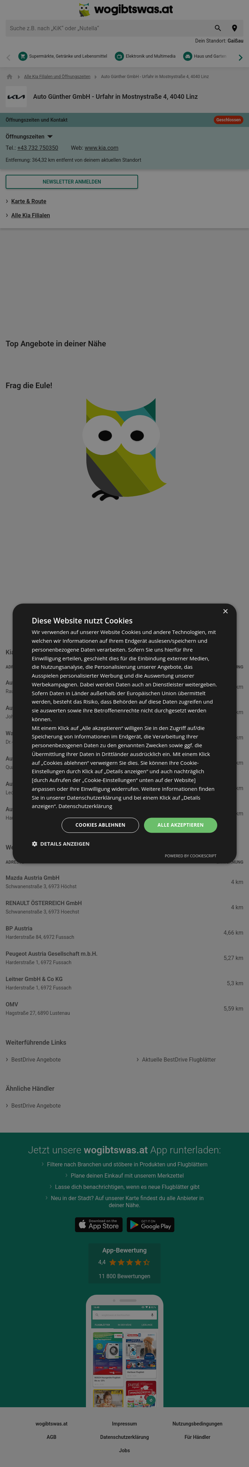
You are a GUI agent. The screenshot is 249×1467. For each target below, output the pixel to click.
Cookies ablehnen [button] (98, 825)
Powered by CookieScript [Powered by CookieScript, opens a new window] (191, 856)
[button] (60, 844)
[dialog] (124, 733)
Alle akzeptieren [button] (180, 825)
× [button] (225, 611)
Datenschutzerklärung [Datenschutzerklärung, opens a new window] (85, 805)
